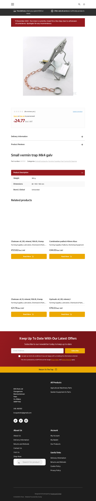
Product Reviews (18, 144)
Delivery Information (19, 137)
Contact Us (18, 448)
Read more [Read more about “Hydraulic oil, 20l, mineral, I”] (65, 314)
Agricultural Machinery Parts (61, 388)
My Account (55, 436)
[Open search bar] (79, 4)
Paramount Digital (56, 494)
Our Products (55, 444)
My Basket (54, 440)
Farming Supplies (54, 161)
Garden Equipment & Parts (61, 392)
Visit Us (16, 452)
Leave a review (77, 111)
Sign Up (22, 116)
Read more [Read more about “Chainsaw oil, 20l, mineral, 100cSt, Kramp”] (27, 256)
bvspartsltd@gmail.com (22, 413)
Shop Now (17, 457)
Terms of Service (66, 360)
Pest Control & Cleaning (69, 161)
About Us (17, 436)
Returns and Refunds (21, 444)
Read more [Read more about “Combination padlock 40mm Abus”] (65, 256)
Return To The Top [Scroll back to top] (46, 370)
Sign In (16, 116)
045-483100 (18, 409)
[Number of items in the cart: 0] (84, 4)
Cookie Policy (56, 466)
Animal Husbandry (41, 161)
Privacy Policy (55, 360)
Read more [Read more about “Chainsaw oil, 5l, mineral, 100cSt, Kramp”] (27, 314)
